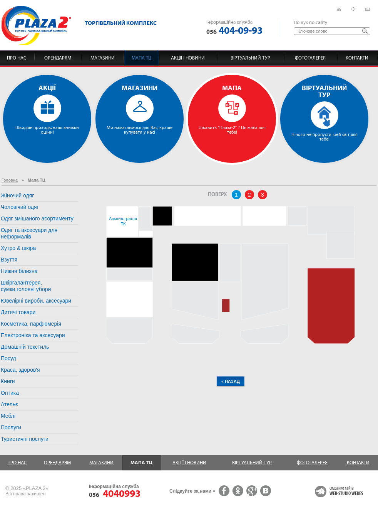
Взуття (9, 260)
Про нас (17, 58)
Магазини (102, 58)
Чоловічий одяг (20, 207)
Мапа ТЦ (141, 58)
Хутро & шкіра (18, 248)
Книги (8, 381)
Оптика (10, 393)
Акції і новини (188, 58)
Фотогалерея (310, 58)
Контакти (357, 58)
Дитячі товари (18, 312)
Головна (10, 180)
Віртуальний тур (250, 58)
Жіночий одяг (17, 195)
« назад (230, 381)
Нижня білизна (19, 271)
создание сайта (346, 491)
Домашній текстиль (25, 347)
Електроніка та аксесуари (33, 335)
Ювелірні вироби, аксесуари (36, 301)
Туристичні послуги (25, 439)
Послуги (11, 427)
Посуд (8, 358)
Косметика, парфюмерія (31, 324)
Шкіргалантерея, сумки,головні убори (26, 286)
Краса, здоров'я (20, 370)
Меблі (8, 416)
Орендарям (57, 58)
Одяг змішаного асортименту (37, 218)
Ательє (9, 404)
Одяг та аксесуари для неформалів (29, 233)
